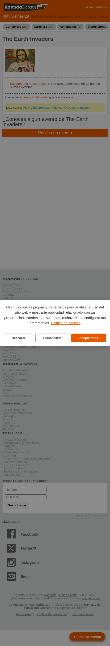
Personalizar (52, 338)
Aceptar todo (88, 338)
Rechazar (18, 338)
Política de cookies (65, 323)
